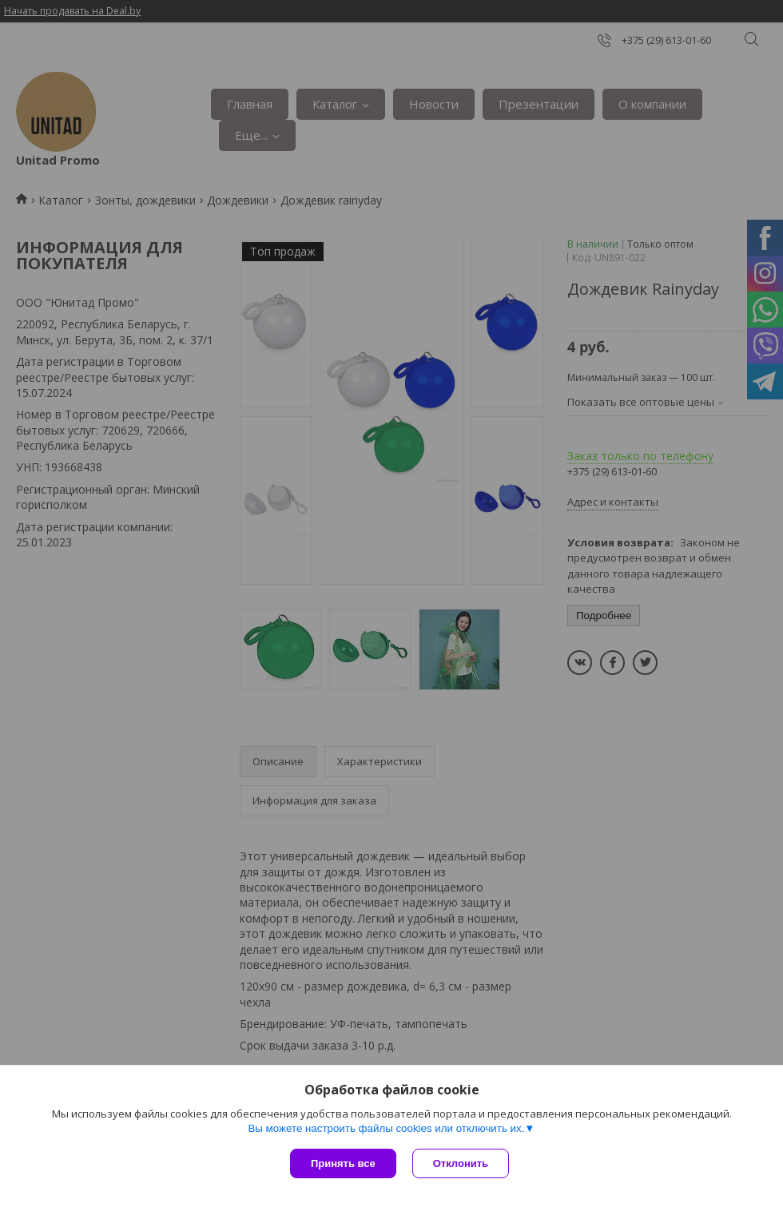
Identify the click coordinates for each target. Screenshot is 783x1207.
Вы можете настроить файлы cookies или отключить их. (386, 1128)
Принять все (343, 1163)
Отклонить (460, 1163)
